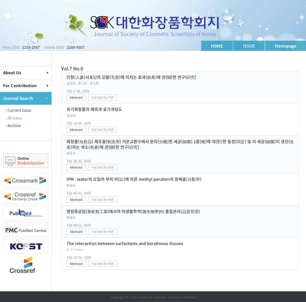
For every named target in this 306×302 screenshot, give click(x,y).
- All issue (13, 118)
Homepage (285, 46)
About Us (12, 72)
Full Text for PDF (103, 97)
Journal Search (18, 98)
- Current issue (18, 110)
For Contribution (20, 85)
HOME (217, 46)
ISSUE (249, 46)
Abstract (76, 97)
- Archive (13, 125)
